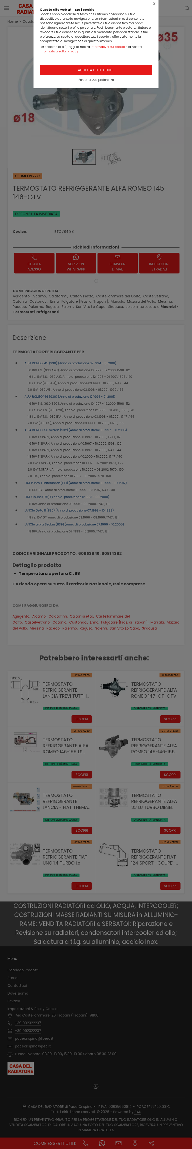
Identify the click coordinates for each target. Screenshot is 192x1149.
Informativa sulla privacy (59, 51)
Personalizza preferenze (96, 80)
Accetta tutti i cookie (96, 70)
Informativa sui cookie (108, 47)
